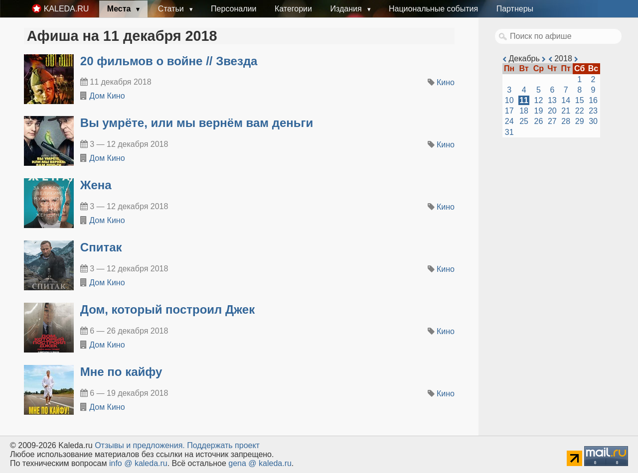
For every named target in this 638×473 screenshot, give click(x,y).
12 (538, 100)
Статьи (172, 8)
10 (509, 100)
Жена (96, 185)
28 (565, 121)
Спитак (101, 247)
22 (579, 111)
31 (509, 132)
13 (552, 100)
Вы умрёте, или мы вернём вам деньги (197, 122)
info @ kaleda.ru (138, 463)
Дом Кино (107, 96)
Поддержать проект (223, 445)
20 (552, 111)
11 (523, 100)
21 (565, 111)
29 (579, 121)
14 (565, 100)
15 (579, 100)
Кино (446, 82)
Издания (347, 8)
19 (538, 111)
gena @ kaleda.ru (260, 463)
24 (509, 121)
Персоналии (233, 8)
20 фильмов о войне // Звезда (169, 61)
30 (593, 121)
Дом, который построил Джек (167, 309)
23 (593, 111)
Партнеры (514, 8)
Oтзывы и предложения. (140, 445)
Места (120, 8)
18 (523, 111)
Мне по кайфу (121, 371)
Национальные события (433, 8)
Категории (293, 8)
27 (552, 121)
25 (523, 121)
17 (509, 111)
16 (593, 100)
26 (538, 121)
